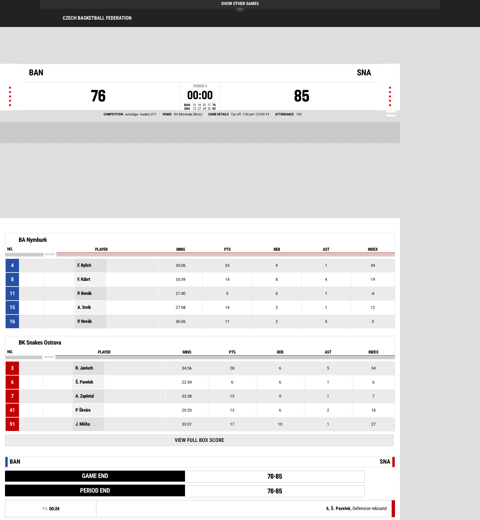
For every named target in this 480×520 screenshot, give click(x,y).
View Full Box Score (199, 440)
